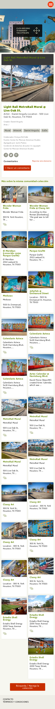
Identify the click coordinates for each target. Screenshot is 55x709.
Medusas (8, 295)
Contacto (8, 699)
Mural (7, 130)
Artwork (17, 130)
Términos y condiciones (16, 702)
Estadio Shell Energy (37, 616)
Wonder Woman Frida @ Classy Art (40, 206)
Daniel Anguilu (31, 130)
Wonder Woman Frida (12, 206)
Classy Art (35, 502)
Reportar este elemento (41, 161)
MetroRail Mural (39, 416)
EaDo (44, 130)
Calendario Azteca (40, 333)
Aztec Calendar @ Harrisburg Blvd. (39, 374)
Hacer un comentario (18, 168)
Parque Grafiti (37, 250)
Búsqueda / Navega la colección (27, 686)
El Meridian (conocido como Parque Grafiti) (12, 253)
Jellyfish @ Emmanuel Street (39, 292)
